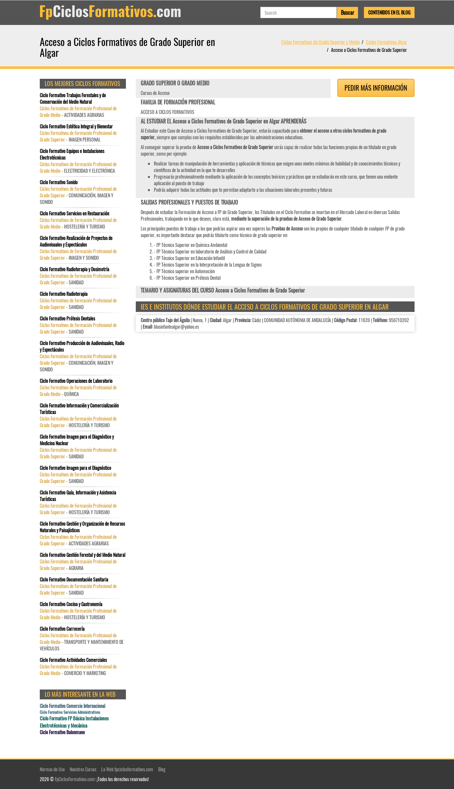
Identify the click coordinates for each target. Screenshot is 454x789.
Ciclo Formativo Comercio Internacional (72, 706)
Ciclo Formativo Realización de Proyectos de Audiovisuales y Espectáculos (76, 241)
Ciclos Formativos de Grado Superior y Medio (320, 41)
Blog (161, 769)
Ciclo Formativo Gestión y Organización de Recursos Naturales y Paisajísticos (82, 527)
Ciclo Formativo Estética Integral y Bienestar (76, 126)
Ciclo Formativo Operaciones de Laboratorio (76, 381)
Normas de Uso (52, 769)
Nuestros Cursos (83, 769)
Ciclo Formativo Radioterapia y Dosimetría (74, 269)
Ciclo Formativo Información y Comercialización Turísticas (79, 408)
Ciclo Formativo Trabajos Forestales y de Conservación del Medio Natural (73, 98)
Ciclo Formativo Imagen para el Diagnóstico (75, 468)
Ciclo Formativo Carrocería (62, 628)
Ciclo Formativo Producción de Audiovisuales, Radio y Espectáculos (82, 346)
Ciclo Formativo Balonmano (62, 732)
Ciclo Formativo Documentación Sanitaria (74, 579)
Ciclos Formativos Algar (386, 41)
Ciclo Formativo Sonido (59, 182)
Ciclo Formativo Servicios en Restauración (74, 213)
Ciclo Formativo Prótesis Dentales (67, 318)
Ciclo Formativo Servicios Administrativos (70, 712)
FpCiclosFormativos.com (75, 779)
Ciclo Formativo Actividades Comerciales (73, 660)
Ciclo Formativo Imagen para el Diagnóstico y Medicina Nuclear (77, 440)
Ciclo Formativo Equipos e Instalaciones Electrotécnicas (72, 154)
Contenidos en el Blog (389, 12)
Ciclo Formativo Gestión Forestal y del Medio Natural (82, 555)
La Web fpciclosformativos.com (127, 769)
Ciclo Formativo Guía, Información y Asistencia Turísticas (78, 495)
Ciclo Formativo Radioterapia (63, 294)
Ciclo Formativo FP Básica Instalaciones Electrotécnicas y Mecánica (74, 722)
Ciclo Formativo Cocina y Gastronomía (71, 604)
